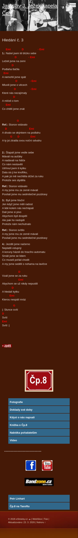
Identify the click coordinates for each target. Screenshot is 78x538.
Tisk (46, 519)
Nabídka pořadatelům (23, 432)
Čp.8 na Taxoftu (20, 506)
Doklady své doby (21, 409)
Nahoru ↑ (41, 522)
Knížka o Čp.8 (18, 425)
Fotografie (16, 402)
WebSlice (37, 519)
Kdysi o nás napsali (22, 417)
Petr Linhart (17, 498)
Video (13, 440)
